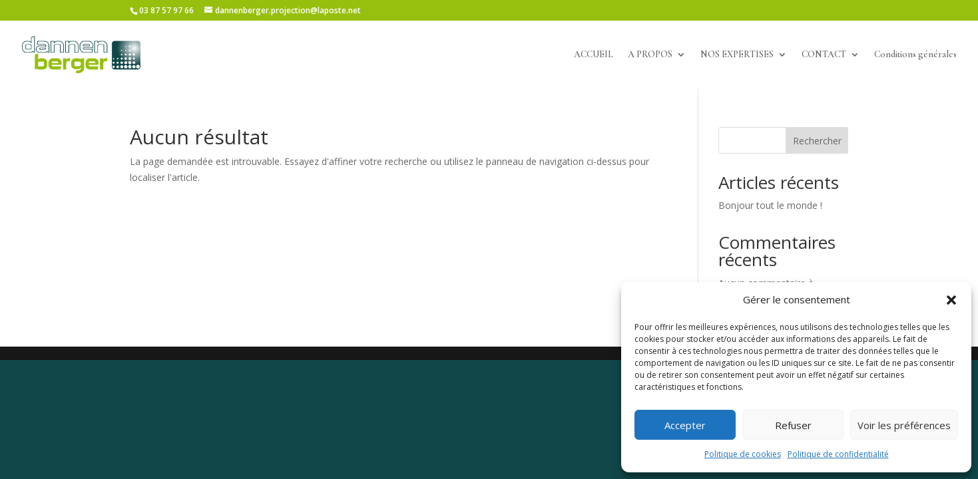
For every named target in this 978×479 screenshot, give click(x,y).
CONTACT (824, 55)
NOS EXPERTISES (737, 55)
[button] (951, 300)
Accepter (685, 425)
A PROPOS (650, 55)
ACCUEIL (593, 55)
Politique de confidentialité (838, 454)
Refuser (793, 425)
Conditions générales (915, 55)
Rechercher (817, 140)
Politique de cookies (742, 454)
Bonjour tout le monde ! (770, 205)
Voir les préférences (904, 425)
